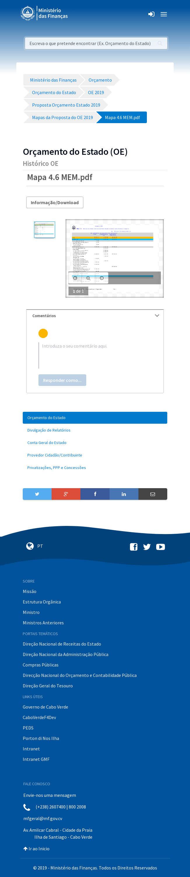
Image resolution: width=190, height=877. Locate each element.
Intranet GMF (36, 759)
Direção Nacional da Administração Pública (65, 654)
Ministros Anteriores (43, 623)
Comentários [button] (95, 315)
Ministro (31, 612)
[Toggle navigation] (77, 14)
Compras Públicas (41, 665)
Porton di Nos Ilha (41, 738)
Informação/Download (55, 202)
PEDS (28, 728)
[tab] (95, 316)
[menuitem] (95, 418)
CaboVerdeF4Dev (39, 717)
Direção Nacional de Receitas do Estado (62, 644)
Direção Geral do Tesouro (48, 686)
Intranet (31, 749)
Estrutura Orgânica (42, 602)
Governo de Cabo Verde (45, 707)
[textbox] (95, 355)
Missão (29, 591)
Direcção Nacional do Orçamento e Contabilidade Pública (80, 675)
